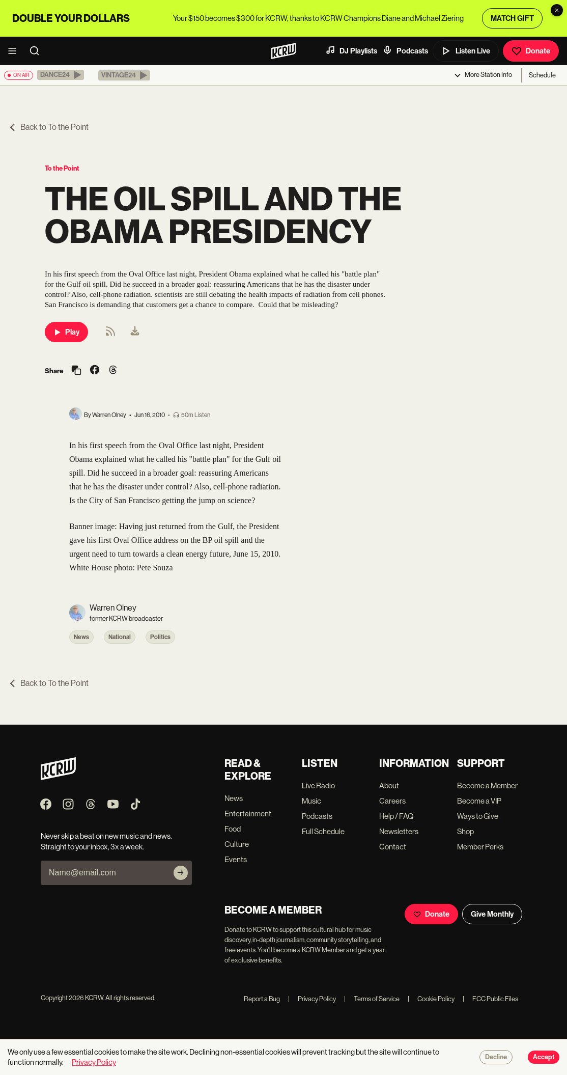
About (389, 785)
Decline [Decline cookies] (496, 1057)
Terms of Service (372, 999)
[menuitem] (135, 332)
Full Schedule (323, 831)
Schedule (542, 75)
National (119, 637)
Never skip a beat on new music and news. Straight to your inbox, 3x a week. (106, 841)
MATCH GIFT (512, 18)
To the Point (62, 168)
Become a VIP (479, 800)
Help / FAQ (396, 816)
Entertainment (247, 813)
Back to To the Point (48, 127)
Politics (160, 637)
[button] (60, 75)
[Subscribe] (181, 873)
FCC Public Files (490, 999)
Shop (465, 831)
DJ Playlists (351, 50)
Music (311, 800)
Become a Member (487, 785)
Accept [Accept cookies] (543, 1057)
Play (66, 332)
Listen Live (465, 51)
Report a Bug (262, 999)
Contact (392, 846)
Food (232, 828)
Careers (392, 800)
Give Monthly (492, 914)
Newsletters (398, 831)
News (81, 637)
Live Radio (318, 785)
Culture (236, 844)
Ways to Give (477, 816)
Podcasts (405, 50)
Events (235, 859)
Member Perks (480, 846)
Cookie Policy (431, 999)
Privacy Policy (312, 999)
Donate (531, 51)
